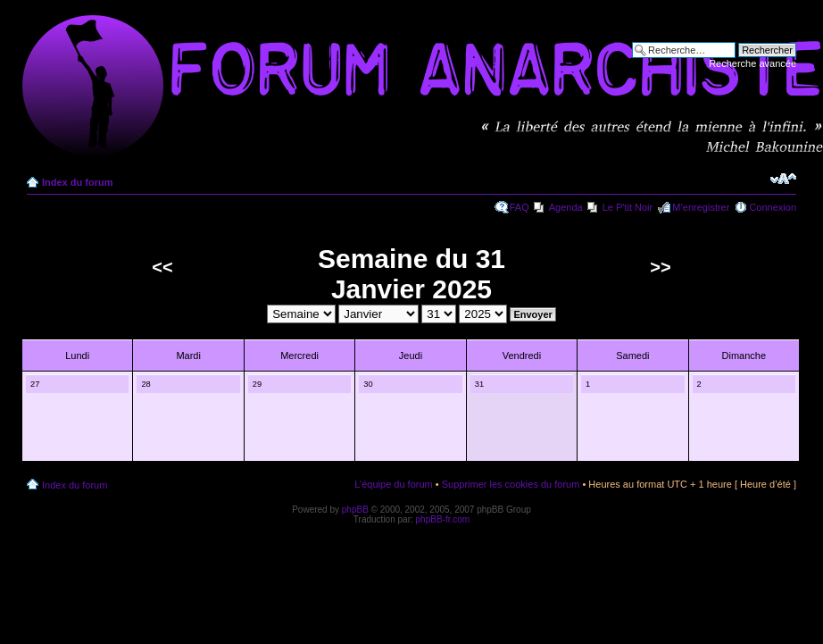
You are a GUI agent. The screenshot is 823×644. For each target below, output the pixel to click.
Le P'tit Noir (628, 207)
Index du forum (77, 182)
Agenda (566, 207)
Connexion (772, 207)
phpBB (355, 509)
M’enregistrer (700, 207)
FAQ (519, 207)
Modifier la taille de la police (783, 179)
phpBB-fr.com (443, 519)
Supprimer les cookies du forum (511, 484)
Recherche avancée (752, 63)
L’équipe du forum (393, 484)
